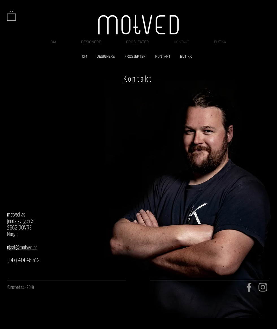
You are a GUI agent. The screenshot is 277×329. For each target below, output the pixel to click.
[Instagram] (263, 287)
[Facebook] (249, 287)
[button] (11, 15)
